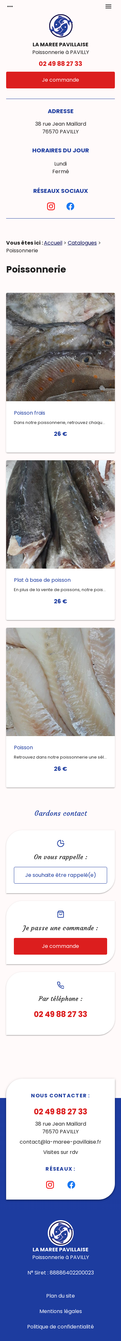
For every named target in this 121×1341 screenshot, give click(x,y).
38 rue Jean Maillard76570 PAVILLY (60, 127)
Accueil (53, 243)
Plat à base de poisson (42, 580)
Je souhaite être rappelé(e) (60, 875)
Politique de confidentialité (60, 1326)
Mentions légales (60, 1311)
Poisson (23, 747)
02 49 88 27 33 (60, 63)
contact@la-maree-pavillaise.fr (60, 1142)
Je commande (60, 80)
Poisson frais (29, 413)
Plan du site (60, 1296)
